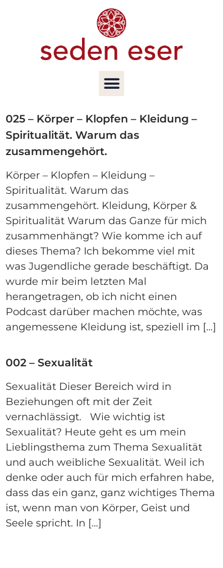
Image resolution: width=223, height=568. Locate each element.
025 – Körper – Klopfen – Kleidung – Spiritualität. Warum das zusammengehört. (101, 135)
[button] (111, 83)
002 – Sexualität (49, 362)
